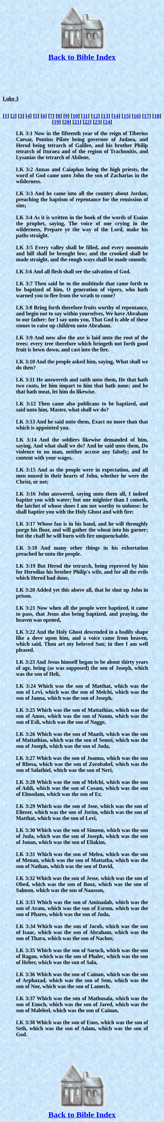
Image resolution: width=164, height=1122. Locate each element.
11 (85, 116)
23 (97, 122)
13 (105, 116)
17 (146, 116)
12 (95, 116)
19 (56, 122)
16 (136, 116)
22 (87, 122)
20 (66, 122)
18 (156, 116)
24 (107, 122)
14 (116, 116)
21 (77, 122)
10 (75, 116)
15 (126, 116)
